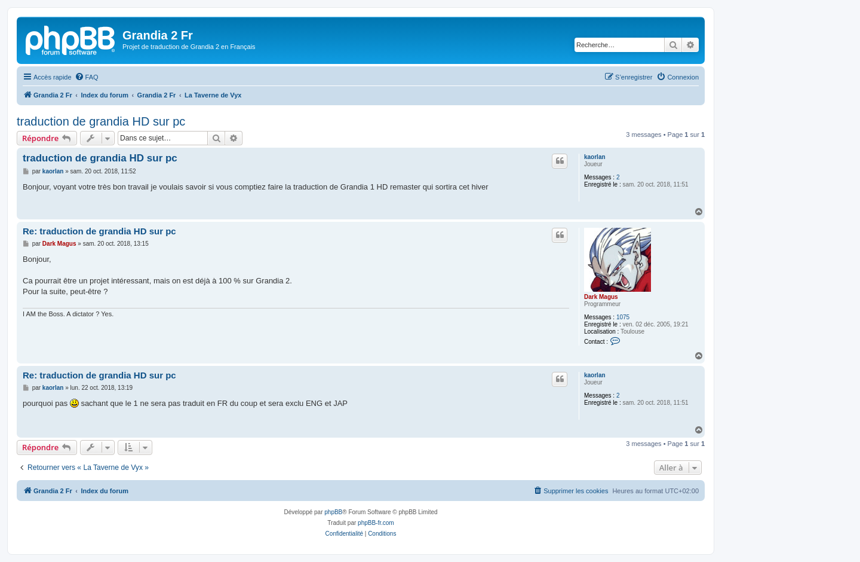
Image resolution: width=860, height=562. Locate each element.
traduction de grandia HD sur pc (101, 121)
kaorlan (595, 157)
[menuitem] (87, 77)
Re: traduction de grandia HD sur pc (99, 231)
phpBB (333, 512)
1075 (622, 317)
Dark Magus (601, 297)
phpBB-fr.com (376, 523)
